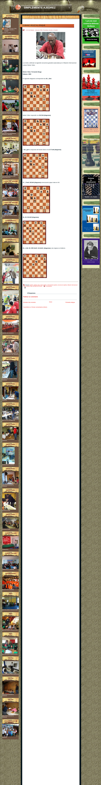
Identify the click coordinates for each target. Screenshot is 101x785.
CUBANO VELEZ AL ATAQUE (34, 25)
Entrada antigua (70, 302)
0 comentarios (49, 286)
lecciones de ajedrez (62, 285)
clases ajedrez (43, 285)
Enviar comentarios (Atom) (39, 307)
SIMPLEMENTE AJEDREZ (40, 7)
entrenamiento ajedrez (52, 285)
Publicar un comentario (30, 297)
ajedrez (31, 285)
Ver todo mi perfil (6, 32)
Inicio (50, 302)
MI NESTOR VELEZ (37, 286)
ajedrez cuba (37, 285)
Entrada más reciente (29, 302)
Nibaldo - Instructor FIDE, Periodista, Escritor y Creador (10, 30)
